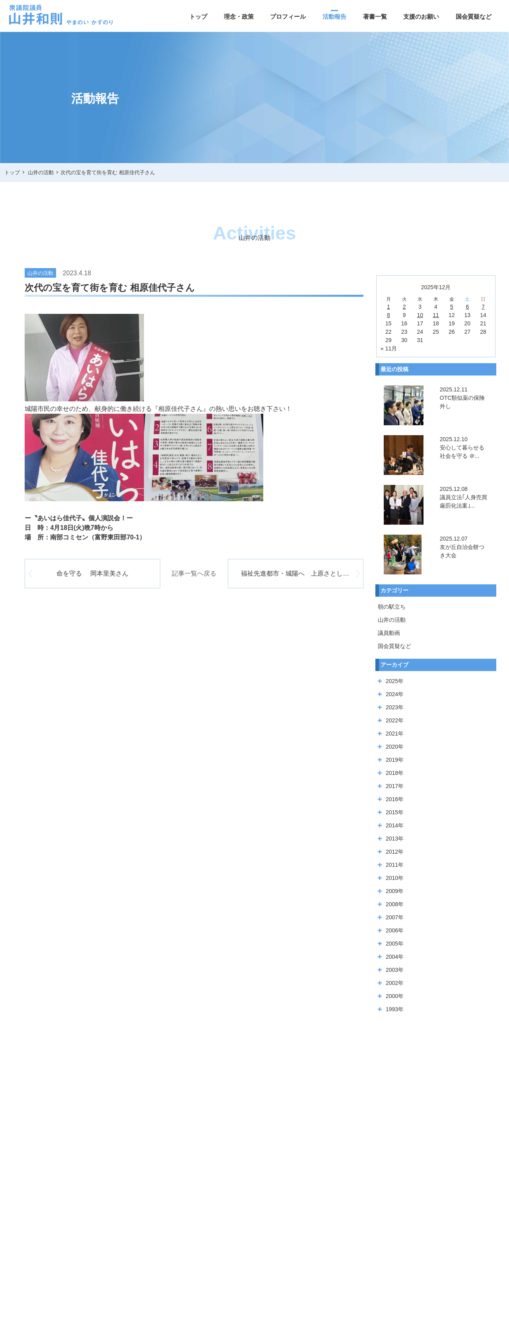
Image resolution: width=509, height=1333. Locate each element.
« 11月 (389, 348)
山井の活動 (392, 620)
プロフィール (288, 16)
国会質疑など (474, 16)
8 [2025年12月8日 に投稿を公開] (388, 315)
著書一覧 (375, 16)
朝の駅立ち (392, 606)
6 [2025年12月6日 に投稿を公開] (467, 307)
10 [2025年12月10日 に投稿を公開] (420, 315)
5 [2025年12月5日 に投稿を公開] (451, 307)
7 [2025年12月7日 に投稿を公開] (483, 307)
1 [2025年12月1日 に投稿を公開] (388, 307)
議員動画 (389, 633)
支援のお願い (421, 16)
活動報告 (334, 16)
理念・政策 (239, 16)
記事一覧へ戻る (194, 573)
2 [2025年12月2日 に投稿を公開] (404, 307)
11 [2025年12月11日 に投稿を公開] (436, 315)
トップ (198, 16)
